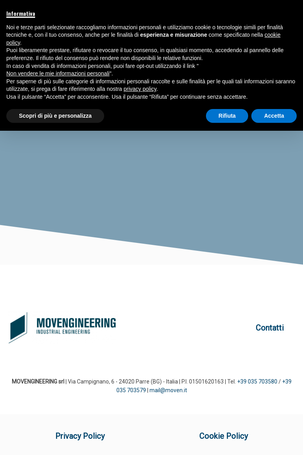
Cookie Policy (223, 436)
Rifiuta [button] (227, 116)
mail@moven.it (168, 390)
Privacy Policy (80, 436)
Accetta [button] (274, 116)
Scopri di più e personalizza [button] (55, 116)
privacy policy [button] (139, 89)
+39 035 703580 (257, 381)
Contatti (270, 328)
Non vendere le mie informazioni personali (57, 73)
